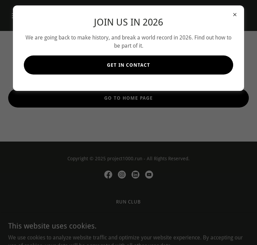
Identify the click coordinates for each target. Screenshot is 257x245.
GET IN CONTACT (128, 65)
